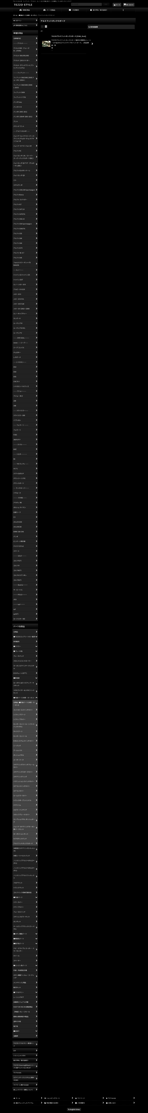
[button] (123, 10)
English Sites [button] (74, 1109)
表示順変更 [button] (93, 27)
